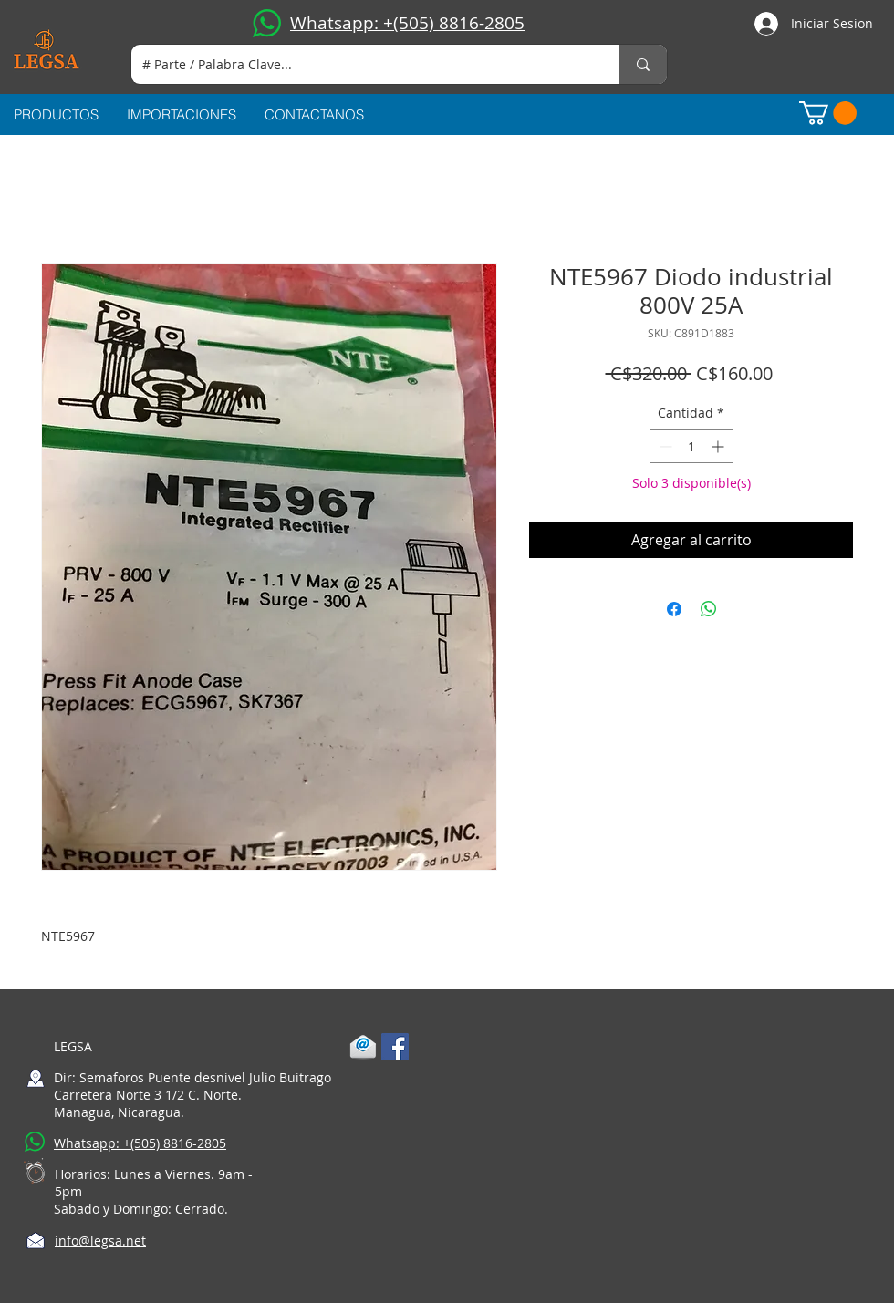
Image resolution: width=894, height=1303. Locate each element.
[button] (828, 113)
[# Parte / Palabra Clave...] (361, 64)
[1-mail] (363, 1046)
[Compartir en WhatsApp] (709, 609)
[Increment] (719, 446)
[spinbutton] (691, 446)
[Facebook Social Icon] (395, 1046)
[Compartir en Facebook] (674, 609)
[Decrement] (663, 446)
